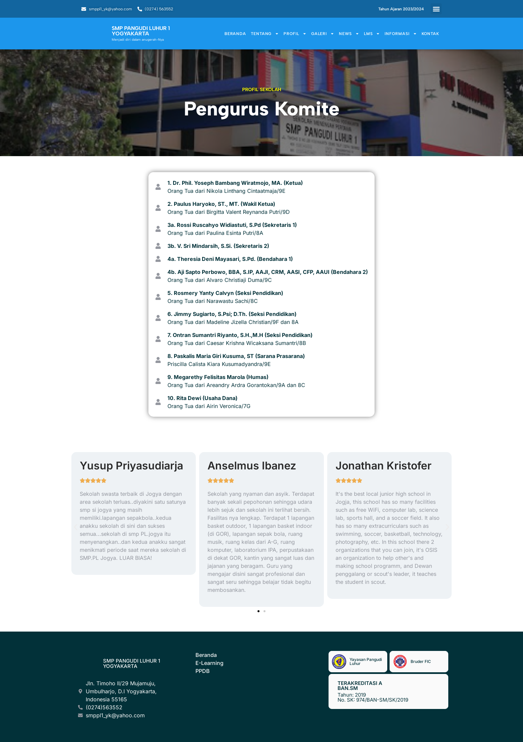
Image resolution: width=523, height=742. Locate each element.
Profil (295, 33)
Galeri (322, 33)
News (349, 33)
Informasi (401, 33)
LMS (372, 33)
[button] (436, 8)
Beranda (235, 33)
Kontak (430, 33)
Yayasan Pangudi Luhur (366, 661)
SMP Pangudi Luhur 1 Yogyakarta (131, 663)
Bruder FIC (421, 661)
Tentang (265, 33)
